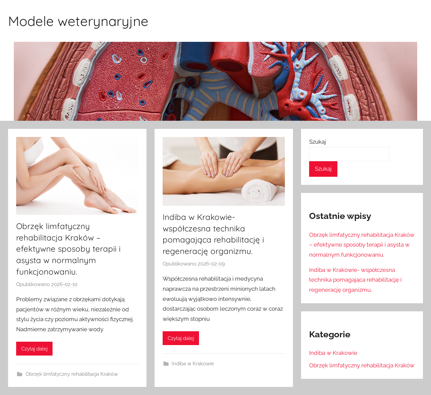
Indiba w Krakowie (193, 364)
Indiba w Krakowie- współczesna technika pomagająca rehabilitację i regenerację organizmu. (355, 279)
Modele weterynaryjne (78, 20)
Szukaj (317, 141)
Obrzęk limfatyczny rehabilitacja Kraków (72, 374)
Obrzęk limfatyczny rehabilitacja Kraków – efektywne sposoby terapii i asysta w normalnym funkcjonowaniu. (68, 248)
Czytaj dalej (34, 349)
